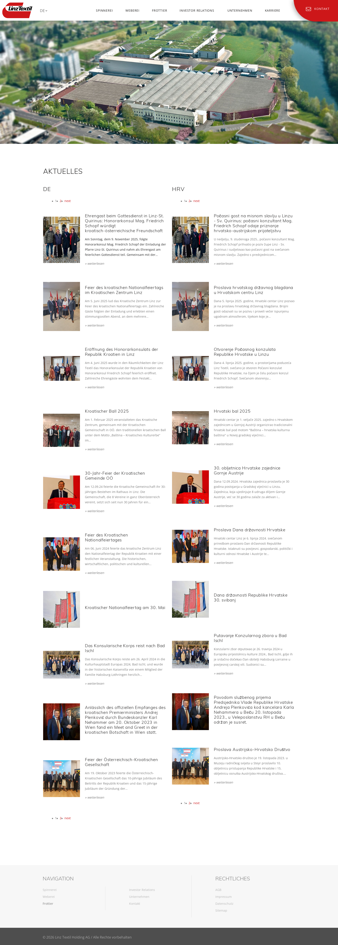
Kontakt (134, 903)
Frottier (159, 10)
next (67, 201)
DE (42, 10)
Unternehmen (239, 10)
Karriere (272, 10)
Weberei (132, 10)
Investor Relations (197, 10)
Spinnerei (104, 10)
